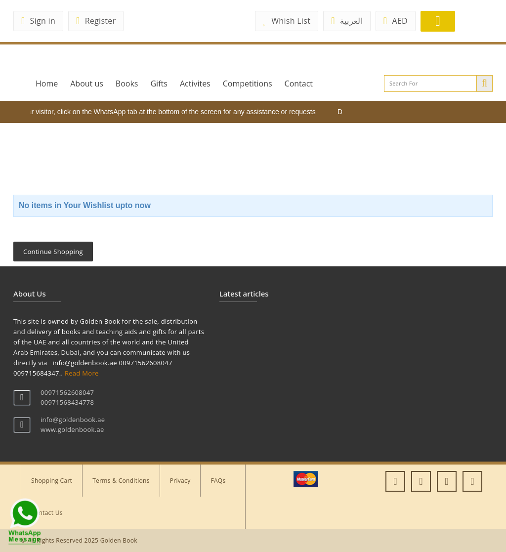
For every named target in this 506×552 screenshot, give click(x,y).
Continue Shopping (53, 251)
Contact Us (47, 513)
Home (47, 83)
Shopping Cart (51, 480)
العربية (347, 20)
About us (86, 83)
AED (395, 20)
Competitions (247, 83)
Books (127, 83)
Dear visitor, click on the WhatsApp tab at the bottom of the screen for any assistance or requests (169, 112)
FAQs (218, 480)
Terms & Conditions (121, 480)
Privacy (180, 480)
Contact (299, 83)
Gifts (158, 83)
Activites (195, 83)
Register (96, 20)
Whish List (286, 20)
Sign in (38, 20)
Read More (82, 373)
